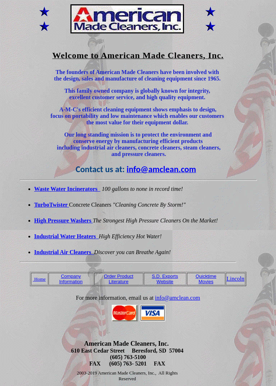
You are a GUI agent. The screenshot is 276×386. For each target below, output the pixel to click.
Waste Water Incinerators (67, 189)
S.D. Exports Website (165, 279)
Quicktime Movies (206, 279)
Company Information (71, 279)
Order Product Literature (118, 279)
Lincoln (235, 279)
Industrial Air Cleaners (64, 252)
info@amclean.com (177, 298)
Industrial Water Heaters (66, 236)
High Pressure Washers (63, 220)
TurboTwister (51, 205)
